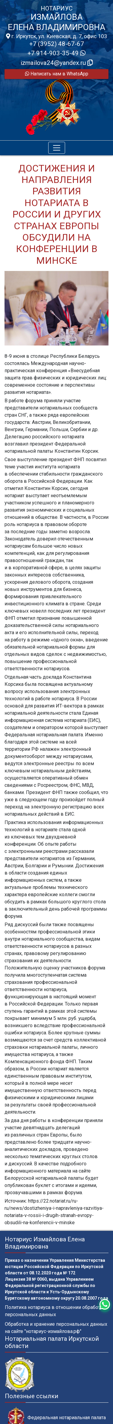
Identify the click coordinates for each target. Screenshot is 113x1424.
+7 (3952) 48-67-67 (56, 43)
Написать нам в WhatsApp (56, 74)
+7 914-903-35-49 (56, 53)
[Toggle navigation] (56, 148)
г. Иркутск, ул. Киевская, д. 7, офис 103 (56, 36)
